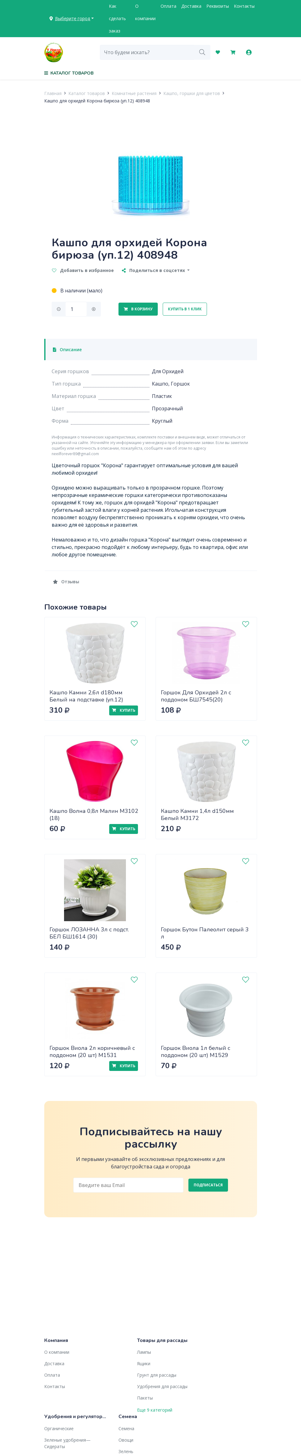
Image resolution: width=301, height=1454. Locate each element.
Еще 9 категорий (154, 1410)
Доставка (191, 6)
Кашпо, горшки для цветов (191, 93)
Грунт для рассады (156, 1375)
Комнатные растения (134, 93)
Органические (59, 1428)
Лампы (144, 1352)
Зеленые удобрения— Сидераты (67, 1443)
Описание (67, 349)
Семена (126, 1428)
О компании (145, 12)
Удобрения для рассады (162, 1386)
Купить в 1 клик (185, 309)
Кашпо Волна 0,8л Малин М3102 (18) (93, 814)
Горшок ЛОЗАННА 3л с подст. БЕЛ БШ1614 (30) (89, 933)
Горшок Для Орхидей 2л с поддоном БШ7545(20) (196, 696)
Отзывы (66, 582)
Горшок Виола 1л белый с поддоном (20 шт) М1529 (195, 1051)
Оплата (168, 6)
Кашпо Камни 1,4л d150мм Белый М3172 (197, 814)
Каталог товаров (86, 93)
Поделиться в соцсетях (154, 270)
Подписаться (208, 1185)
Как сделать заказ (117, 18)
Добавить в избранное (83, 270)
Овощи (125, 1440)
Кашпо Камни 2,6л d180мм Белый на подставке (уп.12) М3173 (86, 699)
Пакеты (145, 1398)
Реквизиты (217, 6)
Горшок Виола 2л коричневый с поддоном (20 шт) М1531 (92, 1051)
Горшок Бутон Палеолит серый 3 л (205, 933)
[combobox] (147, 52)
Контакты (244, 6)
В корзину (138, 309)
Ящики (143, 1363)
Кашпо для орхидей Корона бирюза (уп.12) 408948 (97, 101)
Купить (123, 710)
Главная (53, 93)
